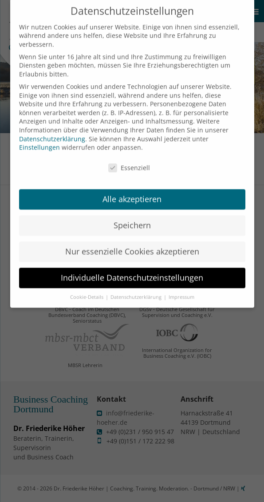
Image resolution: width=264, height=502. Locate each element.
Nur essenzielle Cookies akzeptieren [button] (132, 245)
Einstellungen (39, 141)
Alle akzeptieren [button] (132, 192)
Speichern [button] (132, 218)
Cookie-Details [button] (87, 291)
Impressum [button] (181, 291)
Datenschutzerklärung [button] (136, 291)
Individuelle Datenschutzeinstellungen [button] (132, 271)
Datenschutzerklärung (52, 132)
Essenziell (129, 161)
